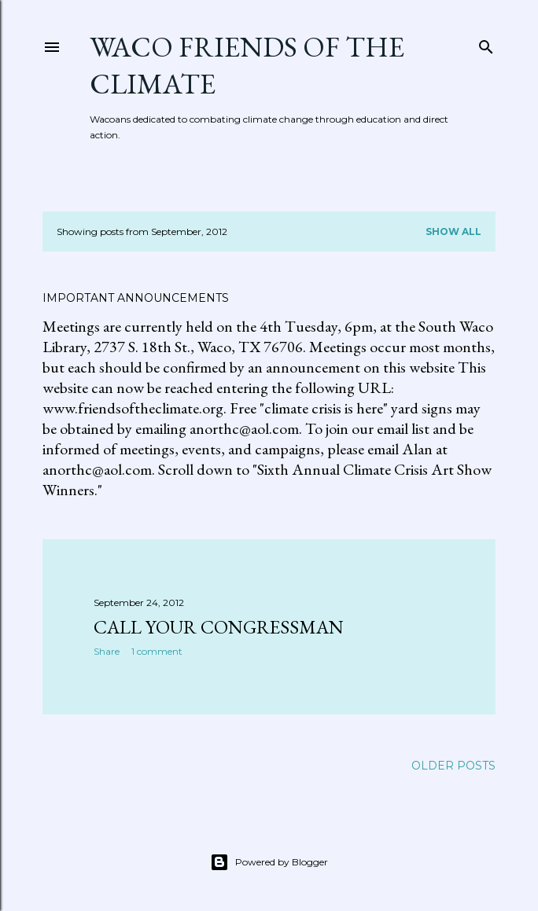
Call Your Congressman (219, 627)
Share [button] (107, 651)
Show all (453, 231)
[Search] (486, 43)
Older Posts (453, 766)
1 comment (156, 651)
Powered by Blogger (269, 862)
